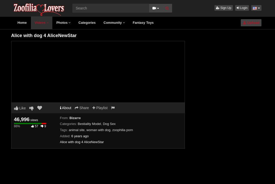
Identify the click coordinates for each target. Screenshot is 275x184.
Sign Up (223, 8)
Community (114, 23)
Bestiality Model (89, 124)
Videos (42, 23)
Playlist (99, 108)
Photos (63, 23)
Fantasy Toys (143, 23)
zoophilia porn (122, 130)
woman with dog (99, 130)
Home (22, 23)
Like (20, 108)
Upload (251, 23)
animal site (77, 130)
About (65, 108)
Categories (86, 23)
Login (242, 8)
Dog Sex (109, 124)
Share (82, 108)
